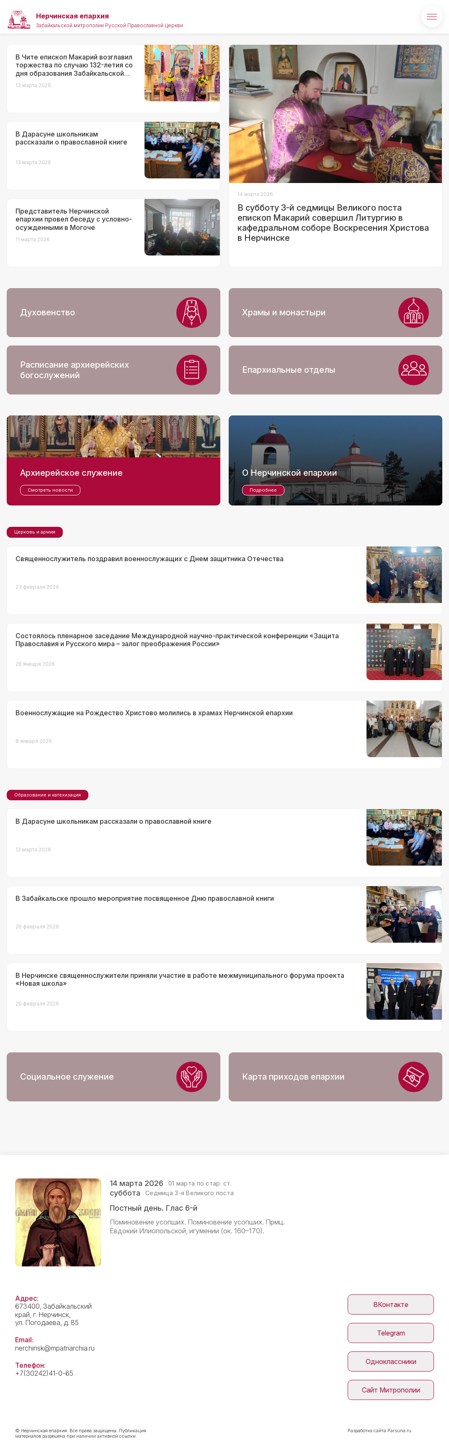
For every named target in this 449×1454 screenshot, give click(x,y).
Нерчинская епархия (72, 16)
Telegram (391, 1333)
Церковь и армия (34, 532)
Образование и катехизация (47, 795)
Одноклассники (391, 1361)
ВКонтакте (390, 1304)
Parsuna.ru (399, 1430)
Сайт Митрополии (391, 1390)
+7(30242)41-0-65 (44, 1373)
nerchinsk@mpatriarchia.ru (55, 1348)
